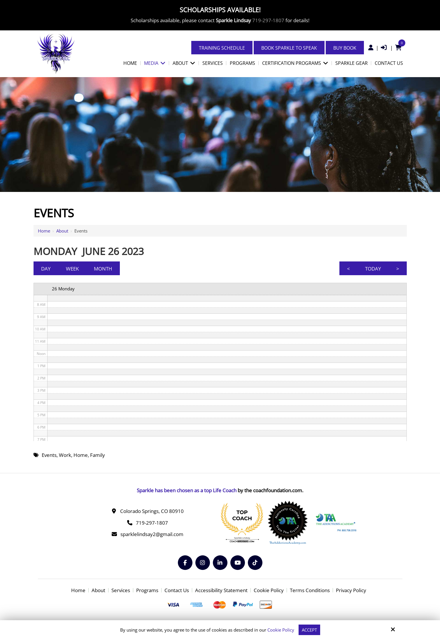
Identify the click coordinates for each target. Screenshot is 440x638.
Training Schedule (222, 48)
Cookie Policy (280, 629)
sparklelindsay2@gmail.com (151, 534)
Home (44, 231)
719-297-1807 (268, 20)
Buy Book (344, 48)
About (62, 231)
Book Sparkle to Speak (289, 48)
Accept (309, 630)
